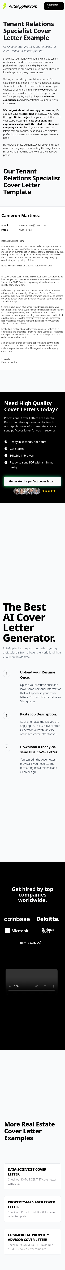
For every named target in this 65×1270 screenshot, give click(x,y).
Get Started (52, 6)
